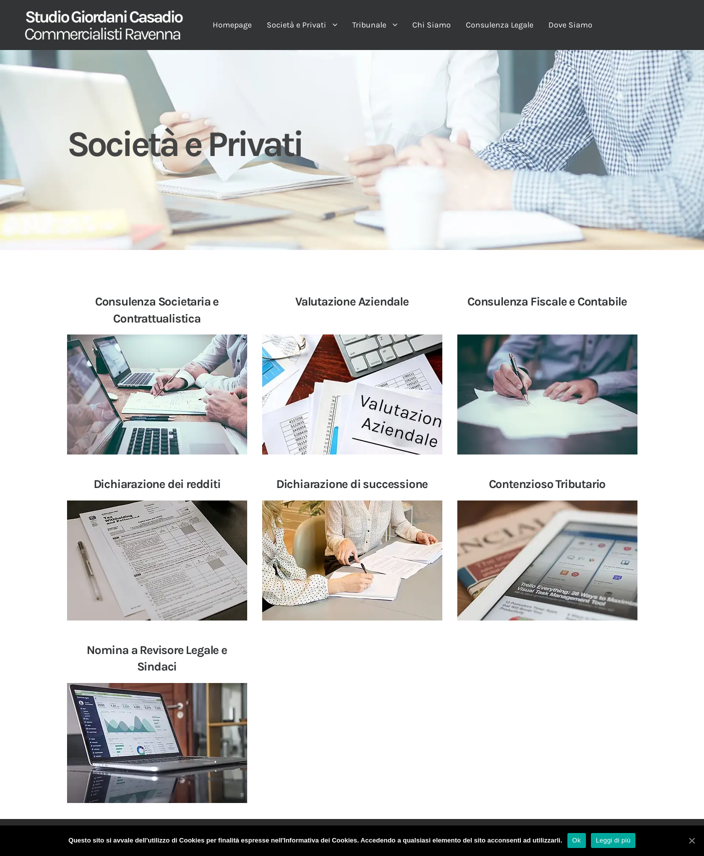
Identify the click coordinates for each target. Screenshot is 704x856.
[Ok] (691, 841)
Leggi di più (613, 840)
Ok (576, 840)
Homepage (232, 25)
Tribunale (369, 25)
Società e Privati (296, 25)
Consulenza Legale (499, 25)
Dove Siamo (570, 25)
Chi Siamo (431, 25)
